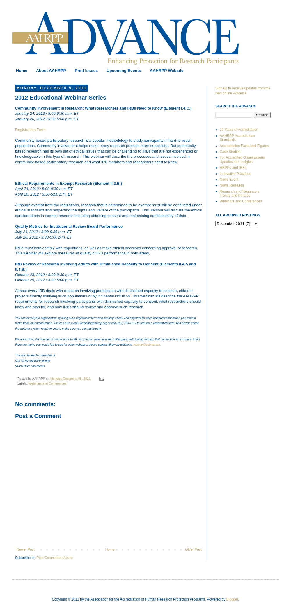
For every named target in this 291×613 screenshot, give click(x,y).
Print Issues (86, 70)
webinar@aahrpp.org (146, 344)
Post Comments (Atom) (54, 558)
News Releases (232, 185)
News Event (229, 180)
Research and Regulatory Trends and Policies (239, 193)
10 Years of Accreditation (239, 130)
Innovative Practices (235, 174)
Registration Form (30, 130)
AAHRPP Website (166, 70)
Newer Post (26, 549)
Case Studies (230, 152)
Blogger (232, 599)
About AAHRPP (51, 70)
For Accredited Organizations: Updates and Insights (243, 159)
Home (21, 70)
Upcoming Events (124, 70)
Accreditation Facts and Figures (244, 146)
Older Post (193, 549)
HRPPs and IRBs (233, 168)
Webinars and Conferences (48, 383)
